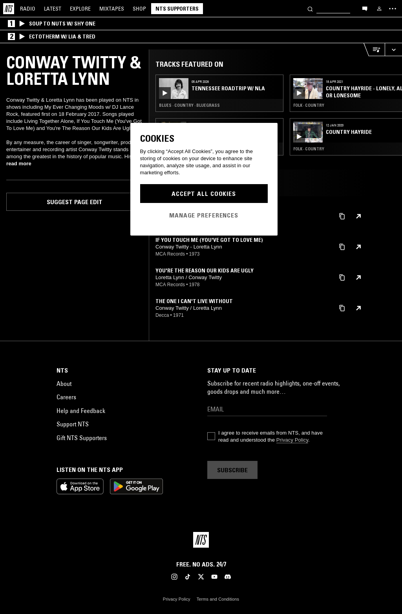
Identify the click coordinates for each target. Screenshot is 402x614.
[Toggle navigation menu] (392, 8)
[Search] (310, 8)
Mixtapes (111, 8)
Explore (80, 8)
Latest (52, 8)
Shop (139, 8)
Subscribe (232, 470)
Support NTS (73, 424)
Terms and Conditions (218, 599)
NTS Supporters (177, 8)
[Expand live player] (393, 49)
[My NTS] (379, 8)
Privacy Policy (292, 440)
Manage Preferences (203, 215)
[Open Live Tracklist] (374, 49)
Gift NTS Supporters (82, 438)
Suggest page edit (74, 202)
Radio (27, 8)
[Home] (8, 8)
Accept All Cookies (204, 193)
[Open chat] (364, 8)
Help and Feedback (81, 411)
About (64, 383)
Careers (66, 397)
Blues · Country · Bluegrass (189, 105)
